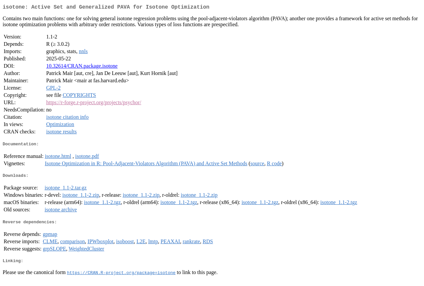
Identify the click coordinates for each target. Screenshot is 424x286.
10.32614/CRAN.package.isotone (82, 67)
